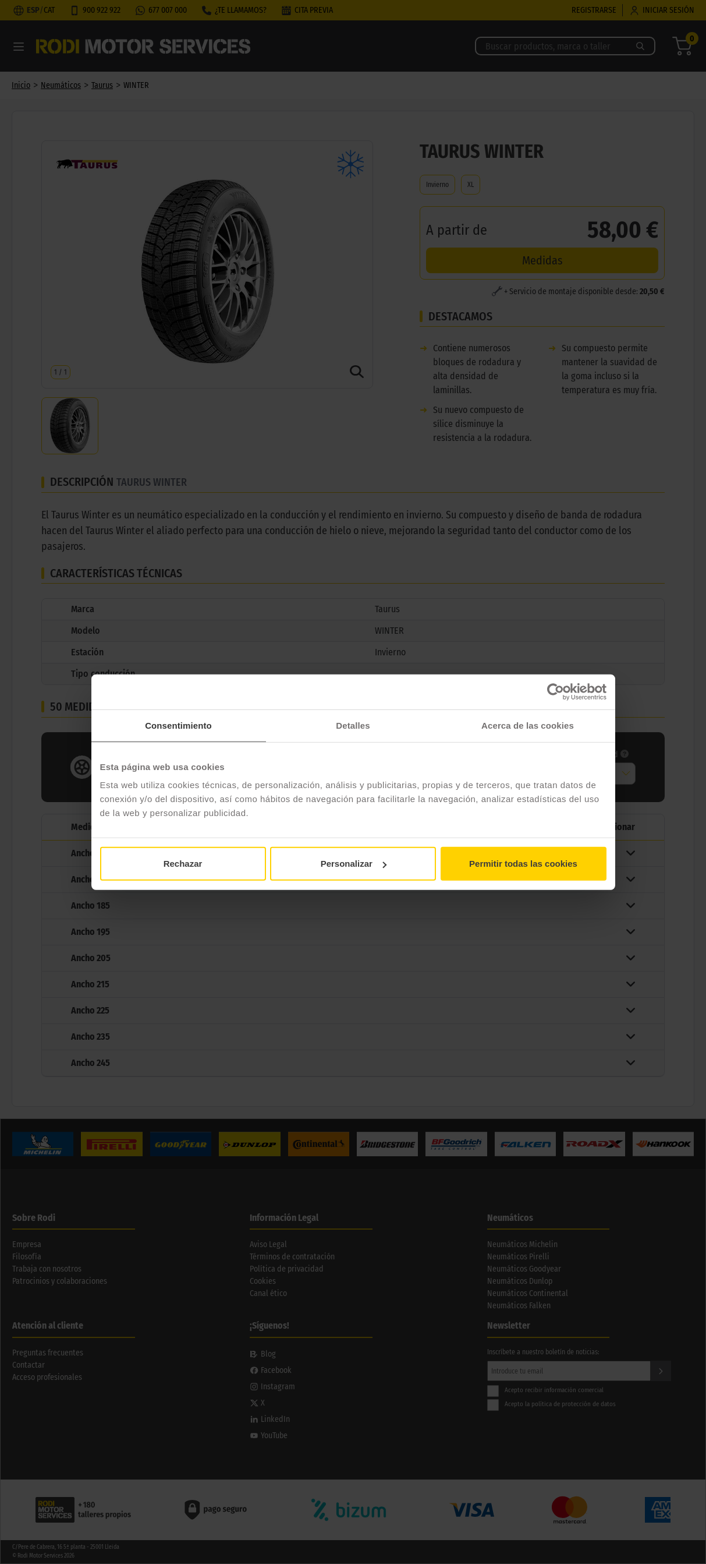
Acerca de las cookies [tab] (527, 725)
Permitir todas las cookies (523, 864)
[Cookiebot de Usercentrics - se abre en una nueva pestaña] (555, 691)
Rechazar (183, 864)
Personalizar (353, 864)
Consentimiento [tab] (178, 725)
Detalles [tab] (353, 725)
